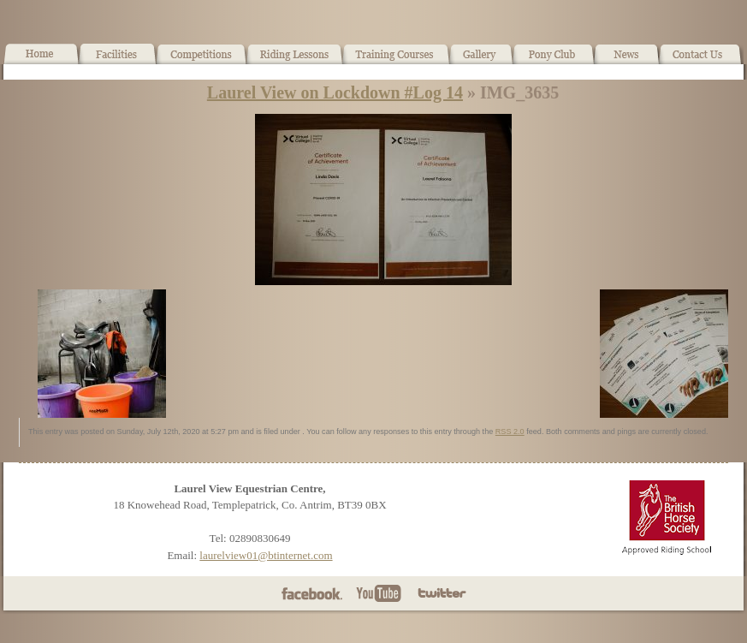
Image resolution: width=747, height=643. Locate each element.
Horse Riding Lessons (294, 61)
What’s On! (201, 61)
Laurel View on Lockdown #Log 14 (335, 92)
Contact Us (701, 61)
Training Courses (396, 61)
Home (41, 61)
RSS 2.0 (510, 431)
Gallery (481, 61)
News (626, 61)
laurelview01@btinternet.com (265, 555)
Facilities (118, 61)
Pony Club (553, 61)
